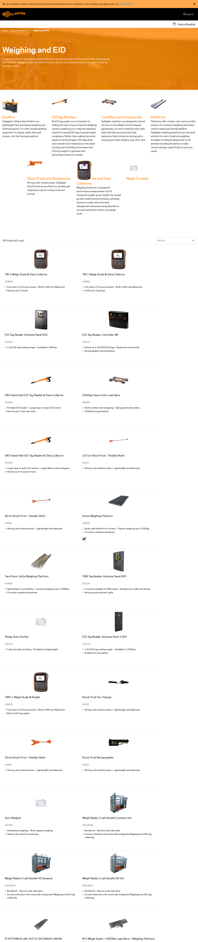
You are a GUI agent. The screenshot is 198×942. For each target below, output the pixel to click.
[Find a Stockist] (184, 24)
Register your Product (63, 915)
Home (5, 30)
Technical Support (61, 909)
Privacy (99, 934)
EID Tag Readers (64, 117)
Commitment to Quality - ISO (128, 934)
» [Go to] (107, 857)
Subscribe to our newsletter (177, 882)
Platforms (158, 117)
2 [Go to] (102, 857)
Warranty (56, 897)
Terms (108, 934)
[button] (185, 934)
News (104, 920)
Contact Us (107, 909)
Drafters (8, 117)
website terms (126, 4)
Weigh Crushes (137, 178)
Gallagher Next (159, 909)
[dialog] (99, 4)
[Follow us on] (5, 908)
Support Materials (61, 903)
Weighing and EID (41, 30)
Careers (105, 915)
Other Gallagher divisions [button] (17, 934)
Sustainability (158, 897)
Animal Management (20, 30)
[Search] (189, 15)
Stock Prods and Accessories (49, 178)
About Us (106, 897)
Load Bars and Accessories (121, 117)
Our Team (106, 903)
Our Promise (157, 903)
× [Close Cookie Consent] (194, 4)
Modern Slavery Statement (160, 934)
